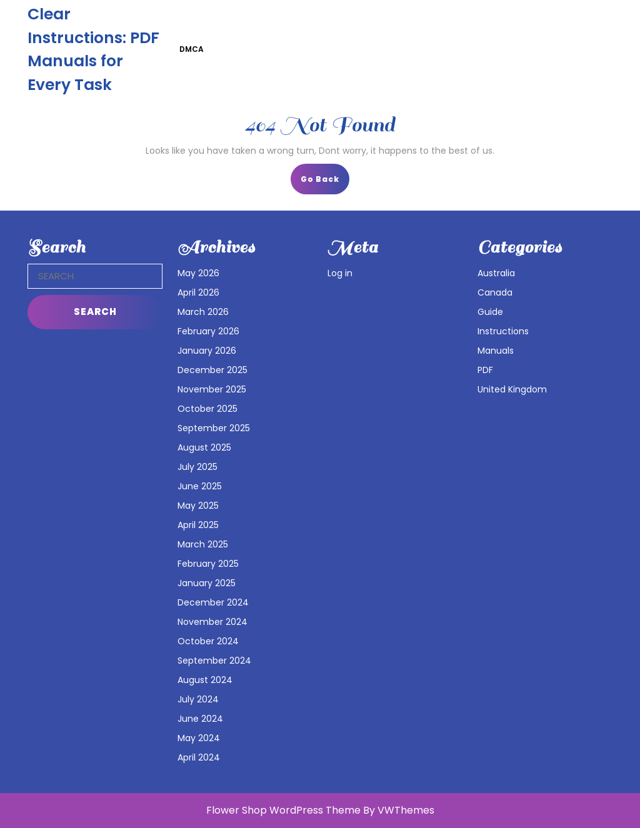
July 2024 (198, 699)
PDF (485, 370)
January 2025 (207, 583)
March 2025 (203, 544)
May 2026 (198, 273)
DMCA (191, 49)
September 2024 (214, 660)
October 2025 (208, 408)
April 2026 (198, 292)
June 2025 (200, 486)
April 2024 (199, 757)
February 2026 (208, 331)
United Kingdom (512, 389)
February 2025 (208, 563)
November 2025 (212, 389)
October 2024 (208, 641)
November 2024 (213, 622)
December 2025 (213, 370)
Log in (340, 273)
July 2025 (198, 467)
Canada (495, 292)
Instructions (503, 331)
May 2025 (198, 505)
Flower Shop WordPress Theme (283, 810)
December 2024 (213, 602)
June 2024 (200, 718)
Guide (490, 312)
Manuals (496, 350)
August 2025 (204, 447)
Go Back (325, 183)
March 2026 (203, 312)
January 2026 (207, 350)
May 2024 (199, 738)
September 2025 (214, 428)
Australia (496, 273)
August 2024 (205, 680)
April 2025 (198, 525)
